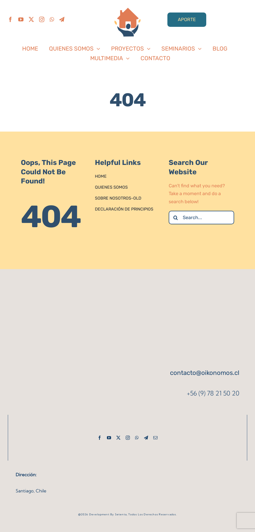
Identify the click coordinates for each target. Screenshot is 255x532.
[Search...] (201, 217)
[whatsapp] (52, 19)
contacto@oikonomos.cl (204, 372)
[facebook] (10, 19)
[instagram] (41, 19)
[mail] (155, 438)
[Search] (175, 217)
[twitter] (31, 19)
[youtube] (20, 19)
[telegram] (61, 19)
